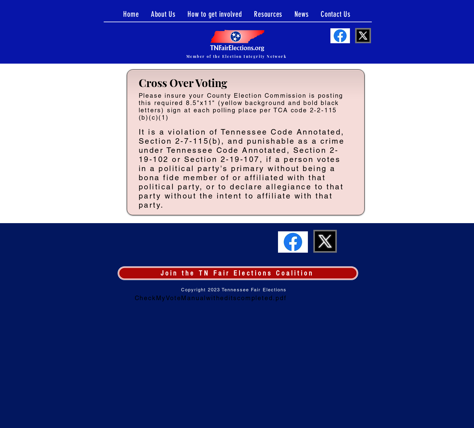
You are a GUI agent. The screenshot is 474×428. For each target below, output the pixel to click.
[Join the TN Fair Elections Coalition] (238, 273)
